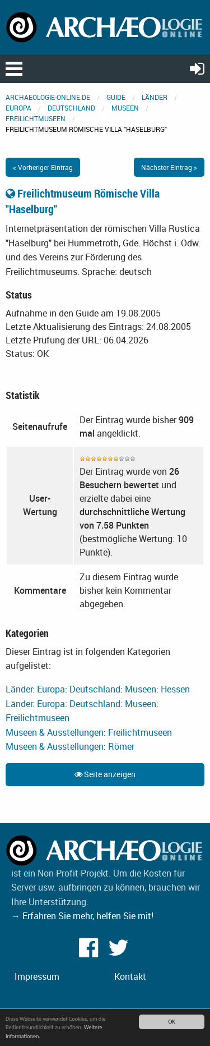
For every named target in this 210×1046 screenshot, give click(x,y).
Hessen (175, 689)
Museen (125, 107)
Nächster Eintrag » (169, 167)
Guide (115, 97)
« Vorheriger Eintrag (43, 167)
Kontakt (130, 976)
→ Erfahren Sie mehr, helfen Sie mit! (82, 916)
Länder (154, 97)
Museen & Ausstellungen (55, 732)
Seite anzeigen (105, 774)
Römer (121, 746)
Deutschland (71, 107)
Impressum (37, 976)
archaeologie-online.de (48, 97)
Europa (18, 107)
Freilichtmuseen (36, 118)
